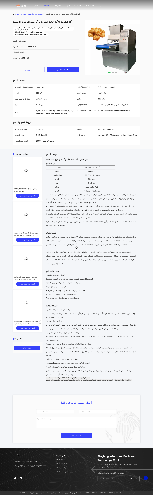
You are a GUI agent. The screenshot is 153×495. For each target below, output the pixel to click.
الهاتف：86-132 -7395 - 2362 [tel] (25, 462)
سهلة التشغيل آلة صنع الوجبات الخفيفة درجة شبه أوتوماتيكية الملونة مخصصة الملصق (26, 235)
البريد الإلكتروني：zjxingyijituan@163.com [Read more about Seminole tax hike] (30, 466)
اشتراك (133, 478)
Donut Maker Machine (123, 380)
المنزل (35, 5)
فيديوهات (57, 5)
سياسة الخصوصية (77, 493)
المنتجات (45, 5)
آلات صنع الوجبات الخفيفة (36, 14)
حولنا (68, 5)
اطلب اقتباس (63, 70)
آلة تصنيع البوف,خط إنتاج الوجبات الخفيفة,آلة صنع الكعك (72, 378)
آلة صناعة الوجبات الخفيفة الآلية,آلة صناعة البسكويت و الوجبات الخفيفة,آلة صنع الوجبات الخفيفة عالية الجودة (79, 380)
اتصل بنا (77, 5)
